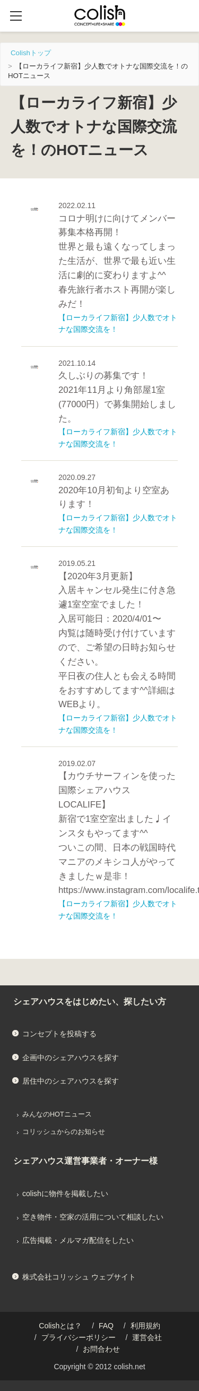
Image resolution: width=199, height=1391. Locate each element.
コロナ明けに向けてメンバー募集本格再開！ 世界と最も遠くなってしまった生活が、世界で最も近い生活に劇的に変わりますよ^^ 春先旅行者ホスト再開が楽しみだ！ (117, 261)
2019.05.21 (77, 563)
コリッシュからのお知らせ (63, 1132)
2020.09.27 (77, 477)
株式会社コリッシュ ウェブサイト (79, 1277)
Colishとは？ (60, 1325)
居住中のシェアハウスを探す (70, 1081)
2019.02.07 (77, 763)
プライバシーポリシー (78, 1337)
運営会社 (147, 1337)
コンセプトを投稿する (59, 1033)
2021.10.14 (77, 363)
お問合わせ (101, 1349)
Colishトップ (31, 53)
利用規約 (145, 1325)
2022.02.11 (77, 205)
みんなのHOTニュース (57, 1114)
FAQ (106, 1325)
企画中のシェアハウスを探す (70, 1057)
